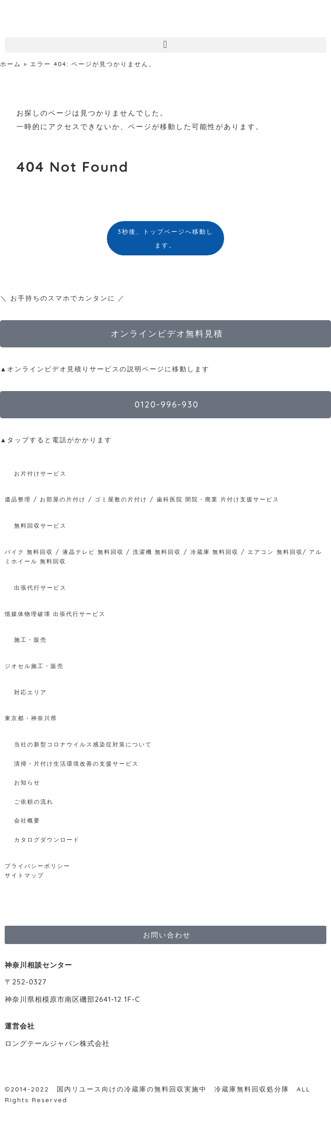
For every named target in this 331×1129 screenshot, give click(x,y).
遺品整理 (18, 499)
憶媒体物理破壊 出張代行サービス (55, 613)
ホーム (10, 64)
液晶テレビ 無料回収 (93, 551)
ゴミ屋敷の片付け (121, 499)
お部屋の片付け (63, 499)
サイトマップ (24, 875)
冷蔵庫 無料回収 (214, 551)
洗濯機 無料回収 (155, 551)
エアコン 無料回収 (275, 551)
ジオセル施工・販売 (34, 665)
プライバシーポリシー (37, 865)
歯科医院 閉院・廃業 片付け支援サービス (218, 499)
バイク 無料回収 (29, 551)
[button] (165, 45)
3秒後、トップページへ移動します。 (165, 238)
